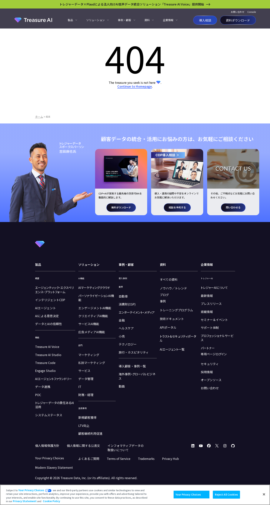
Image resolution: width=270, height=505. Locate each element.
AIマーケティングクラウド (94, 287)
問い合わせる (233, 207)
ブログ (164, 294)
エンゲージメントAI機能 (94, 308)
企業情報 (168, 20)
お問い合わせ (237, 11)
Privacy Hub (170, 458)
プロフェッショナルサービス (217, 337)
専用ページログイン (214, 354)
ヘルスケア (126, 328)
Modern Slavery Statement (54, 467)
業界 (121, 286)
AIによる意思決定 (47, 316)
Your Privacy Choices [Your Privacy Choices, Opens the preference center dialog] (188, 494)
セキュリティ (210, 364)
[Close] (264, 494)
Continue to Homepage (134, 86)
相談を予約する (177, 207)
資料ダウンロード (238, 20)
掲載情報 (207, 311)
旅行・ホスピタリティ (134, 352)
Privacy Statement (25, 501)
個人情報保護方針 (47, 445)
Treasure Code (45, 362)
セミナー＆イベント (214, 319)
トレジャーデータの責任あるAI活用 (54, 404)
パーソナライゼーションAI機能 (96, 297)
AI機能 (81, 278)
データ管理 (85, 378)
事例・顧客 (124, 20)
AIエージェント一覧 (172, 349)
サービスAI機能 (88, 324)
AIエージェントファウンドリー (53, 378)
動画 (122, 386)
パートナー (208, 348)
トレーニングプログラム (176, 310)
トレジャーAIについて (214, 287)
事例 (163, 301)
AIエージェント (45, 308)
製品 (70, 20)
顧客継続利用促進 (90, 433)
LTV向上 (83, 425)
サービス (84, 370)
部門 (80, 345)
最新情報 (207, 295)
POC (38, 394)
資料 (147, 20)
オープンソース (211, 380)
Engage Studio (45, 370)
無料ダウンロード (121, 207)
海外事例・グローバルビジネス (137, 376)
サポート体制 (210, 327)
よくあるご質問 (88, 458)
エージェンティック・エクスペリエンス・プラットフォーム (54, 289)
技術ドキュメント (172, 318)
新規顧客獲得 (87, 417)
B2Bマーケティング (91, 362)
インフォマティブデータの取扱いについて (126, 447)
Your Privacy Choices (31, 490)
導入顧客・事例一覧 (132, 366)
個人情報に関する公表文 (83, 445)
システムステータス (48, 415)
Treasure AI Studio (48, 354)
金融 (122, 320)
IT (79, 386)
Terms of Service (118, 458)
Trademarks (146, 458)
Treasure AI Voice (47, 346)
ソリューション (95, 20)
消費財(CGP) (127, 304)
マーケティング (88, 354)
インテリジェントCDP (50, 300)
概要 (37, 278)
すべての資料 (169, 279)
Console (251, 11)
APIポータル (168, 327)
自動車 (123, 296)
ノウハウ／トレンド (173, 288)
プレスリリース (211, 303)
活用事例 (82, 408)
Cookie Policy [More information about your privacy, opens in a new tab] (51, 501)
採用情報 (207, 372)
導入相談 (205, 20)
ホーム (39, 117)
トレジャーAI (207, 278)
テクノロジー (128, 344)
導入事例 (123, 278)
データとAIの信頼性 (48, 324)
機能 (37, 337)
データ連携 (42, 386)
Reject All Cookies (226, 494)
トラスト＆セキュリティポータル (178, 338)
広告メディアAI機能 (91, 332)
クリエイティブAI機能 (93, 316)
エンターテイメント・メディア (137, 312)
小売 (122, 336)
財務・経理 (85, 394)
